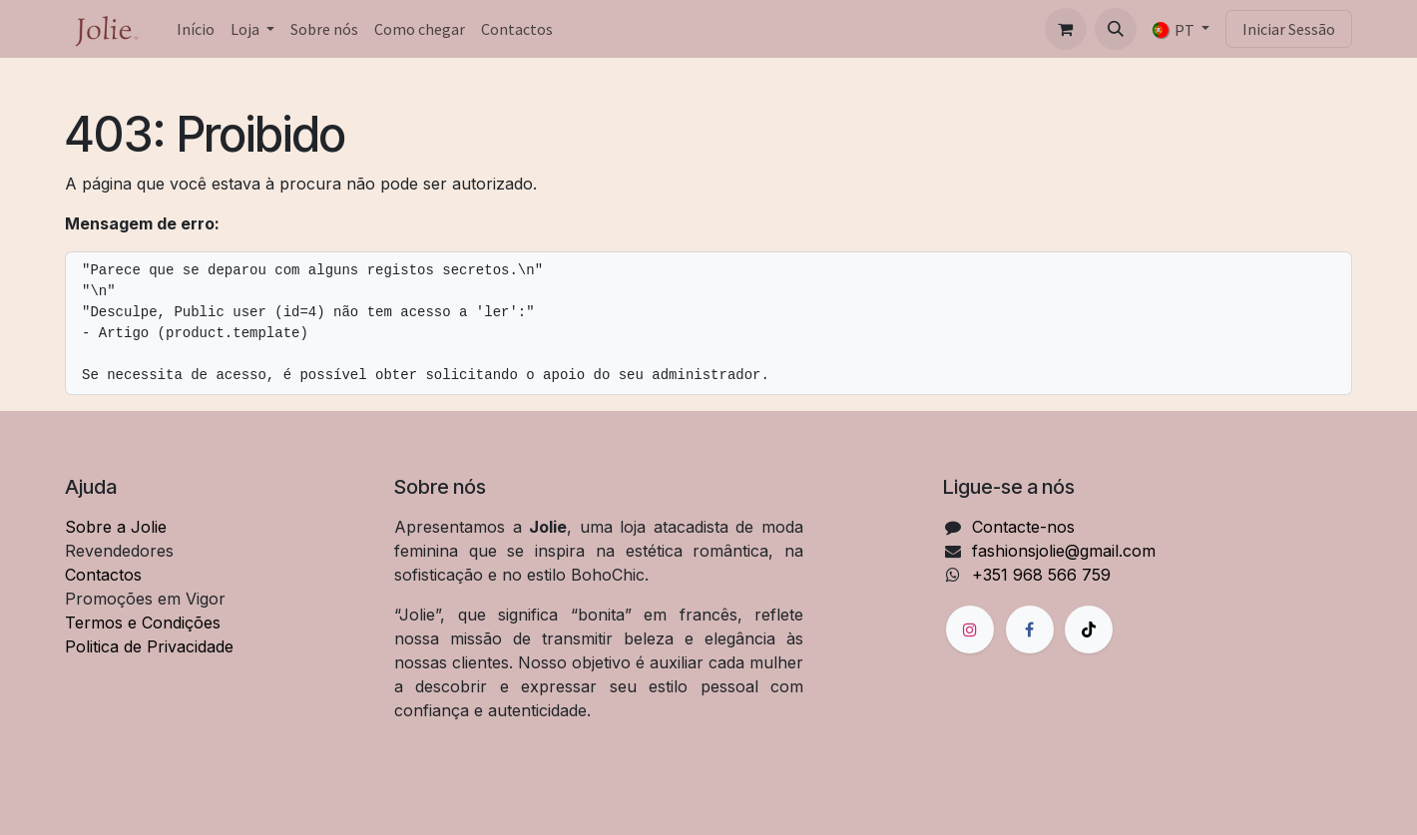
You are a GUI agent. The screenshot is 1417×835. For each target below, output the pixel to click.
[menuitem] (196, 29)
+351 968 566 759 (1041, 575)
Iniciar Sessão (1288, 29)
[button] (1116, 29)
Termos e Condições (143, 622)
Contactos (103, 575)
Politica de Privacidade (149, 646)
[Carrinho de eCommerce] (1066, 29)
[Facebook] (1030, 629)
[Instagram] (970, 629)
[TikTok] (1089, 629)
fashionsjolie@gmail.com (1064, 551)
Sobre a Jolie (116, 527)
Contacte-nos (1023, 527)
